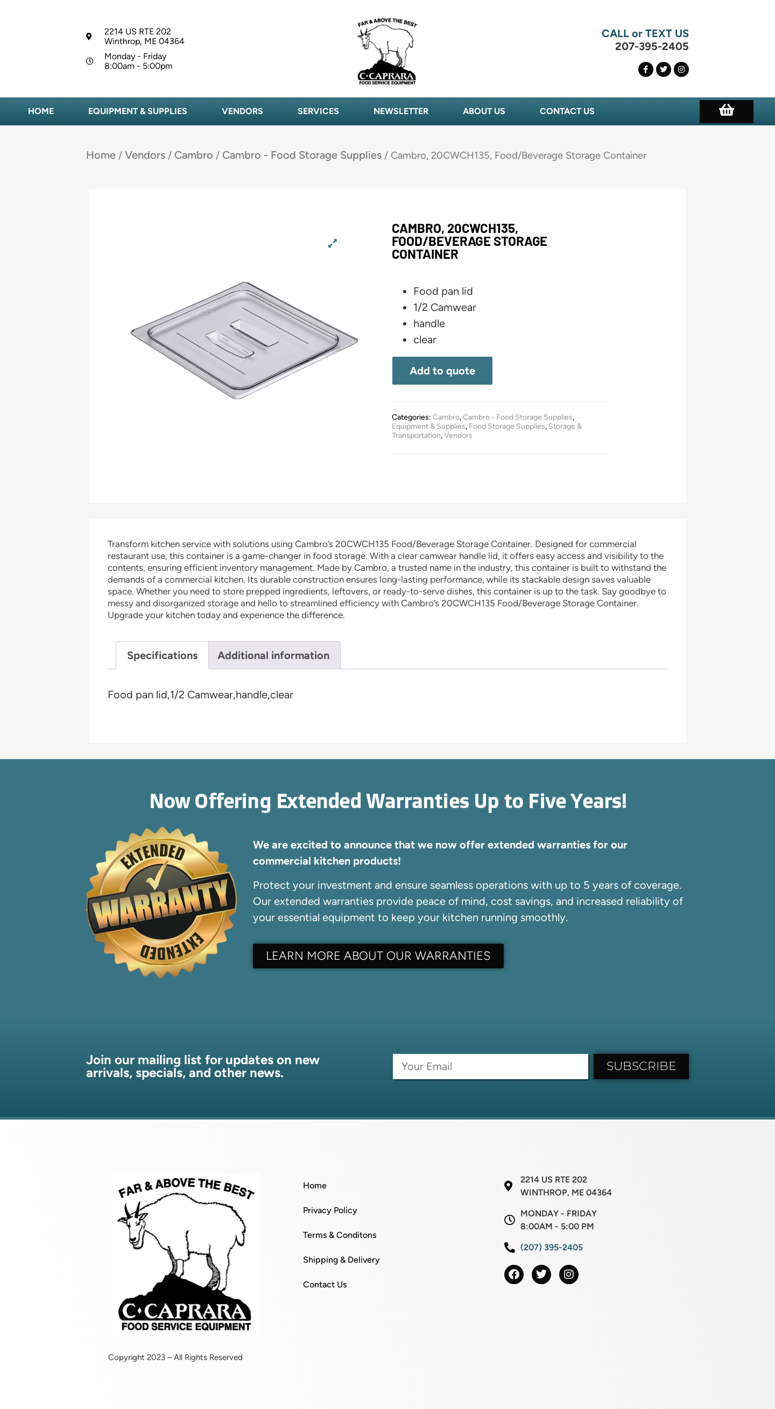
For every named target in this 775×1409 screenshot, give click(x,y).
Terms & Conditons (339, 1235)
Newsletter (401, 111)
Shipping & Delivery (341, 1260)
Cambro (193, 154)
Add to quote (442, 370)
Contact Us (567, 111)
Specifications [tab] (162, 655)
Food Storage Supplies (507, 426)
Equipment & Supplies (137, 111)
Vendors (242, 111)
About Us (484, 111)
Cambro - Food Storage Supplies (302, 154)
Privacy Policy (330, 1210)
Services (318, 111)
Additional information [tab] (273, 655)
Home (41, 111)
